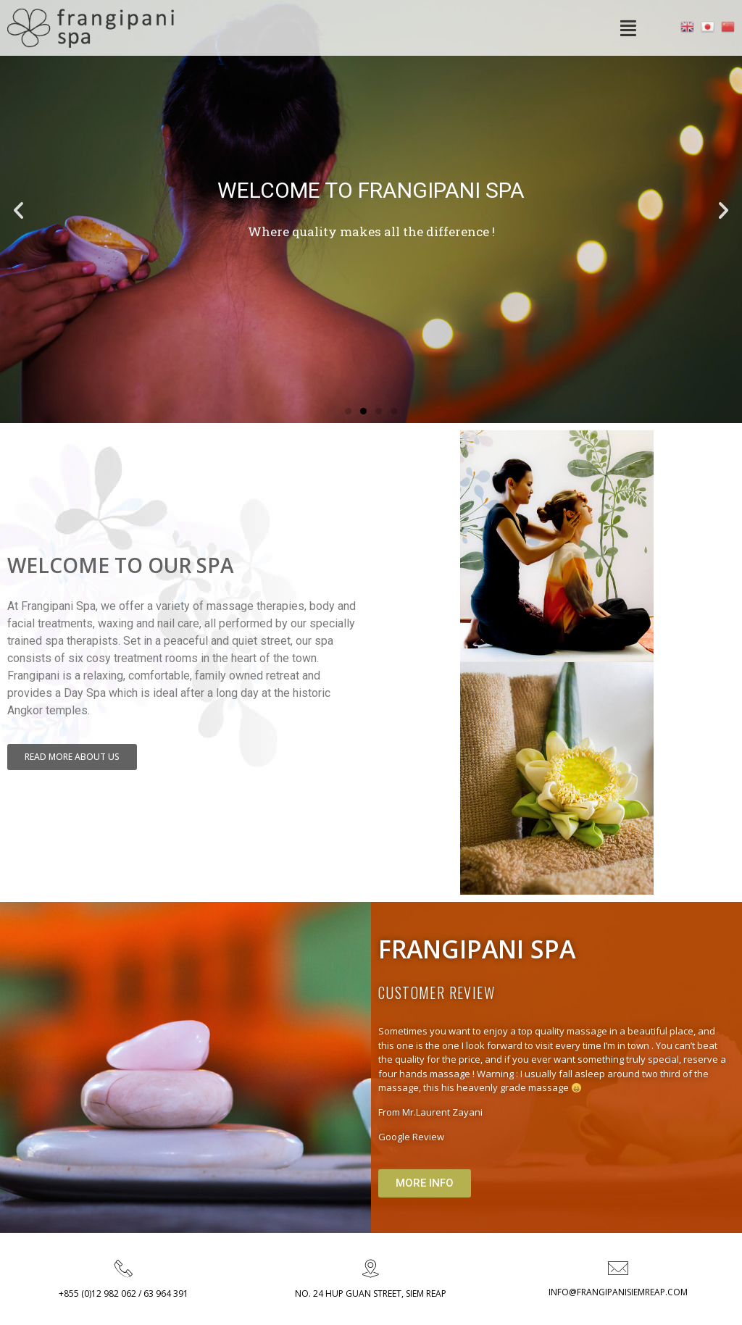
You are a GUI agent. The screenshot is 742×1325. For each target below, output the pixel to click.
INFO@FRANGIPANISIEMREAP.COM (618, 1292)
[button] (348, 411)
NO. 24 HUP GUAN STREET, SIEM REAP (370, 1293)
